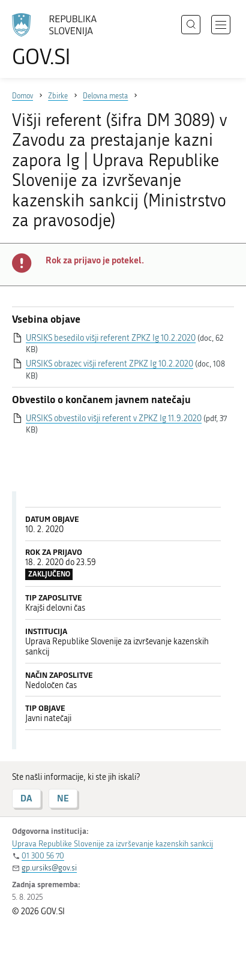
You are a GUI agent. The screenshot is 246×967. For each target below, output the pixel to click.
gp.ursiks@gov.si (49, 867)
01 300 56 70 (43, 855)
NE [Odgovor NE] (63, 798)
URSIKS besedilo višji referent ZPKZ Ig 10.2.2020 (111, 338)
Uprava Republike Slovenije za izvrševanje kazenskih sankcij (112, 843)
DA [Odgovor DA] (26, 798)
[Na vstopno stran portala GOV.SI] (60, 40)
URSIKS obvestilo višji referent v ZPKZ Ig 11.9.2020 (114, 418)
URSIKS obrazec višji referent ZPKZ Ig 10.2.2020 (109, 364)
